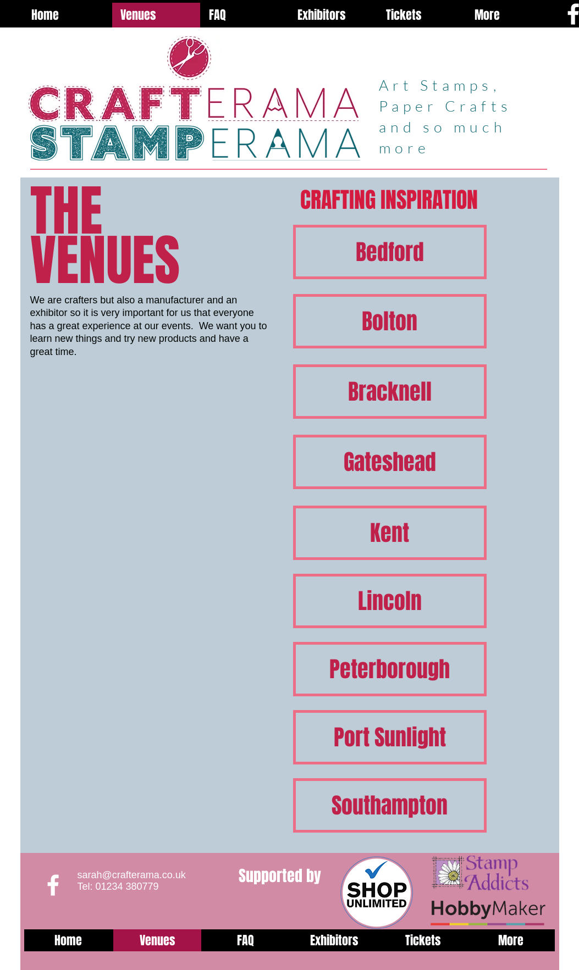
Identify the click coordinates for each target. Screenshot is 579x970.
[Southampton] (390, 805)
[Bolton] (390, 321)
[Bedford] (390, 252)
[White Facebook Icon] (53, 885)
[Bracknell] (390, 391)
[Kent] (390, 533)
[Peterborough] (390, 669)
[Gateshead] (390, 462)
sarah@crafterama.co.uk (132, 874)
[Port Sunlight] (390, 737)
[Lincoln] (390, 601)
